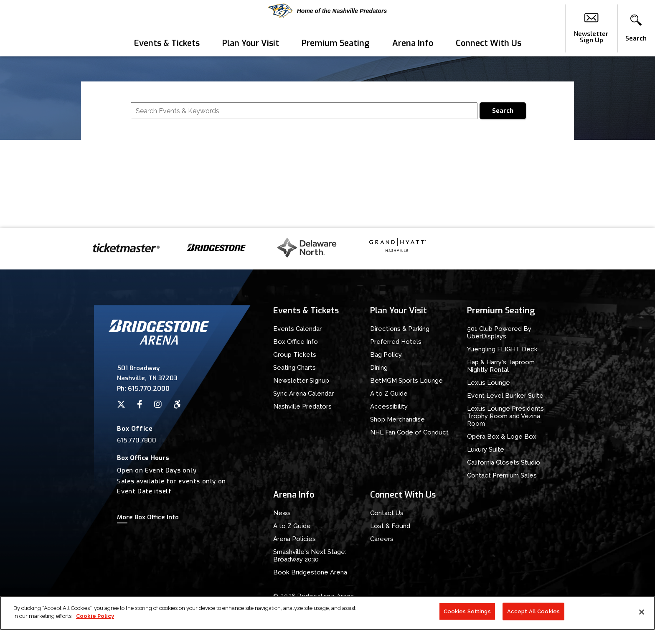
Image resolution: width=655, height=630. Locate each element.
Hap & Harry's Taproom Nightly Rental (501, 365)
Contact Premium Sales (502, 475)
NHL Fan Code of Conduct (409, 432)
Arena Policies (294, 539)
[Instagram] (158, 404)
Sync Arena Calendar (303, 393)
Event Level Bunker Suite (505, 395)
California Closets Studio (503, 462)
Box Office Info (295, 341)
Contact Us (387, 513)
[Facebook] (139, 404)
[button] (636, 28)
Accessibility (389, 406)
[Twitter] (121, 404)
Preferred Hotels (395, 341)
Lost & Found (390, 526)
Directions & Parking (399, 329)
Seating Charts (294, 367)
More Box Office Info (148, 517)
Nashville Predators (302, 406)
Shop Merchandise (397, 419)
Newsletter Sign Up (591, 28)
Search (502, 111)
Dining (379, 367)
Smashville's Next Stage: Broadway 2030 (309, 555)
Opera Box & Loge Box (501, 436)
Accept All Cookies (533, 615)
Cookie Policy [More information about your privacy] (95, 620)
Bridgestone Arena (37, 28)
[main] (327, 142)
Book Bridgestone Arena (310, 572)
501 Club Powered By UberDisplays (499, 332)
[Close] (641, 616)
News (282, 513)
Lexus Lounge (488, 382)
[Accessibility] (177, 404)
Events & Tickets (167, 43)
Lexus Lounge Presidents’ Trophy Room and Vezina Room (506, 416)
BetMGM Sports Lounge (406, 380)
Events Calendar (297, 329)
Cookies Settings (467, 615)
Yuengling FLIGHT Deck (502, 349)
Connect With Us (488, 43)
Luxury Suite (485, 449)
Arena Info (412, 43)
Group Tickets (294, 354)
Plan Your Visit (250, 43)
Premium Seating (336, 43)
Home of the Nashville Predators (327, 10)
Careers (382, 539)
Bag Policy (386, 354)
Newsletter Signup (301, 380)
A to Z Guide (389, 393)
